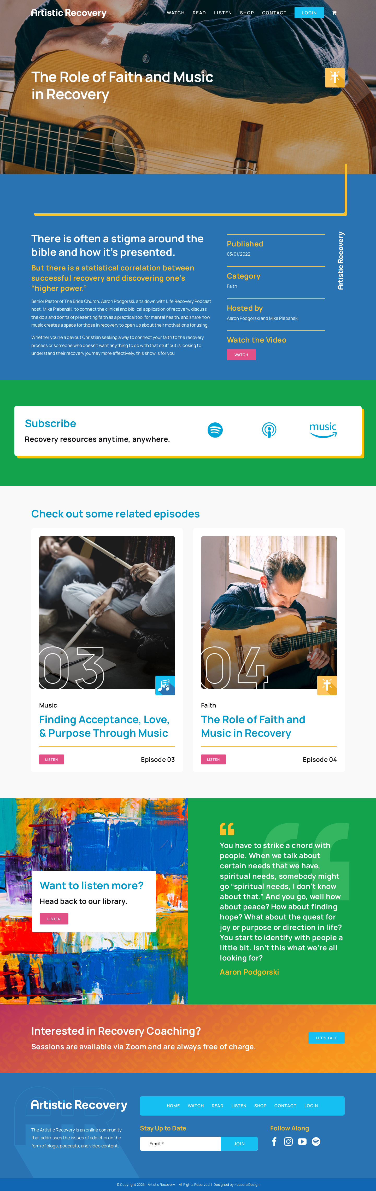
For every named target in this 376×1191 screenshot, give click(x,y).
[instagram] (288, 1141)
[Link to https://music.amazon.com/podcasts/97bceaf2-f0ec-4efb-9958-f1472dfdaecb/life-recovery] (323, 430)
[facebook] (274, 1141)
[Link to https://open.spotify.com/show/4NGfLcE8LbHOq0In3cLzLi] (215, 430)
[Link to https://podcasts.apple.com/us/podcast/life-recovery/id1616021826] (269, 430)
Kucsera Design (247, 1184)
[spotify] (316, 1141)
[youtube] (302, 1141)
